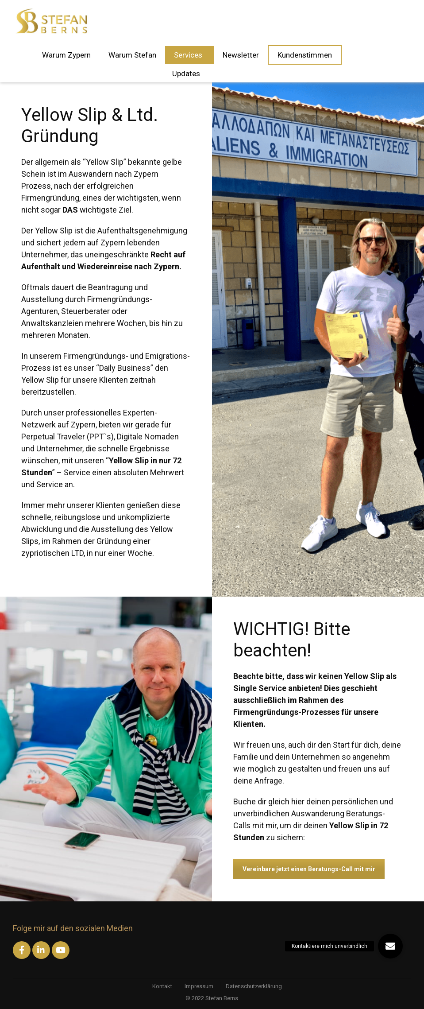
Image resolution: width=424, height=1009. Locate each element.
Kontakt (162, 986)
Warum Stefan (132, 54)
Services (189, 54)
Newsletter (241, 54)
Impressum (199, 986)
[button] (390, 946)
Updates (187, 73)
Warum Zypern (66, 54)
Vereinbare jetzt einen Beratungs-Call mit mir (309, 869)
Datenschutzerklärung (254, 986)
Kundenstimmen (305, 54)
